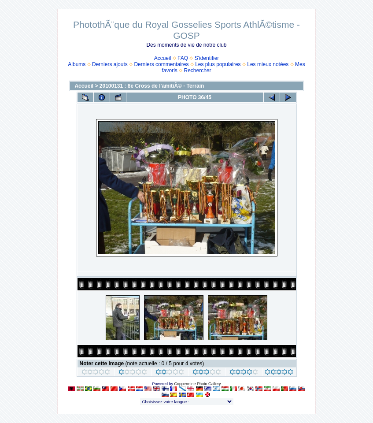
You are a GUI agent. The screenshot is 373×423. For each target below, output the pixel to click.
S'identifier (207, 58)
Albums (76, 64)
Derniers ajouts (110, 64)
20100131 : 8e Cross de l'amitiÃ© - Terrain (152, 86)
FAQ (182, 58)
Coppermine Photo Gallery (197, 384)
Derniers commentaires (161, 64)
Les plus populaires (217, 64)
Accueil (162, 58)
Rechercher (197, 70)
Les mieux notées (267, 64)
